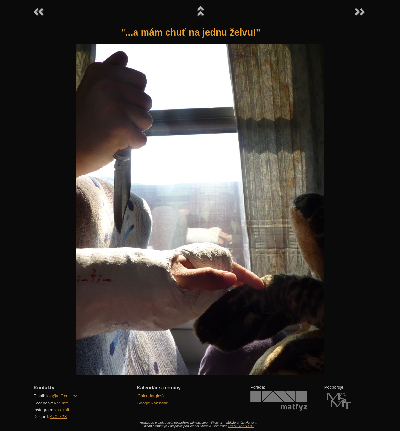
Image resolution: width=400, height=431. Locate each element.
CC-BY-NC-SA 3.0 (241, 426)
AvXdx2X (58, 416)
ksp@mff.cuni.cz (61, 395)
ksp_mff (61, 409)
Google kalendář (152, 403)
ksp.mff (61, 403)
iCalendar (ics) (150, 395)
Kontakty (44, 387)
